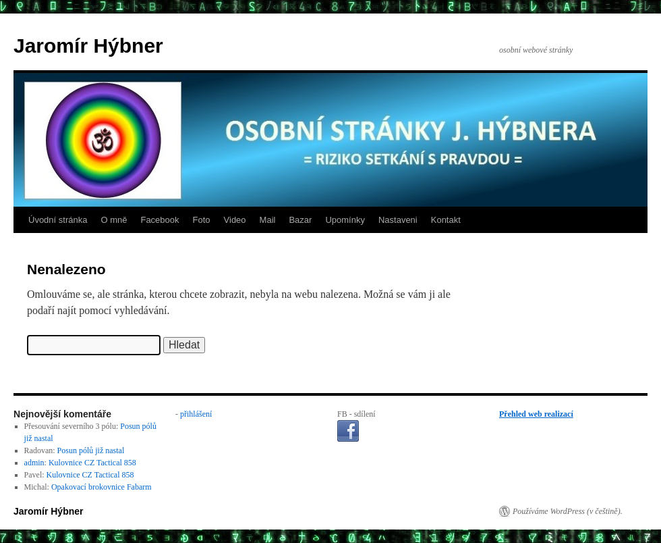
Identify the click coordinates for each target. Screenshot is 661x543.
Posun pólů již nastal (91, 450)
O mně (113, 220)
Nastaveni (398, 220)
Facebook (159, 220)
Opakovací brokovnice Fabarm (101, 487)
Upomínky (345, 220)
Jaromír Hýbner (88, 45)
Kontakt (446, 220)
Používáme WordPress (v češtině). (568, 511)
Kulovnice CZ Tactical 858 (92, 462)
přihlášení (196, 414)
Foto (201, 220)
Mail (268, 220)
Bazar (300, 220)
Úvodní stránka (57, 220)
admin (34, 462)
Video (235, 220)
